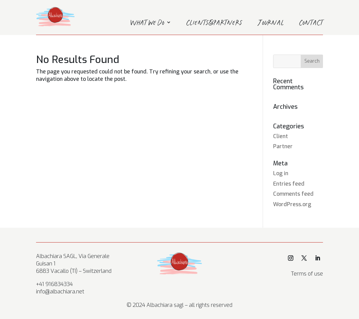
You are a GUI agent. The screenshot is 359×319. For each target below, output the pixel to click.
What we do (147, 23)
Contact (311, 23)
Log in (280, 173)
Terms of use (307, 273)
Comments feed (293, 193)
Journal (271, 23)
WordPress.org (292, 204)
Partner (283, 146)
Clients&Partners (214, 23)
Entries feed (288, 183)
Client (280, 136)
